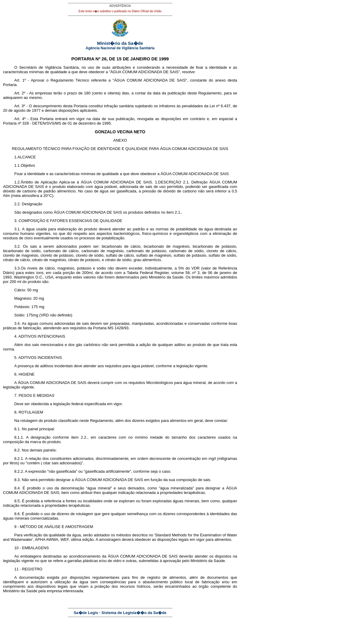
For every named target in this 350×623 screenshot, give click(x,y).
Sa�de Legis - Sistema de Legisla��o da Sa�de (120, 612)
